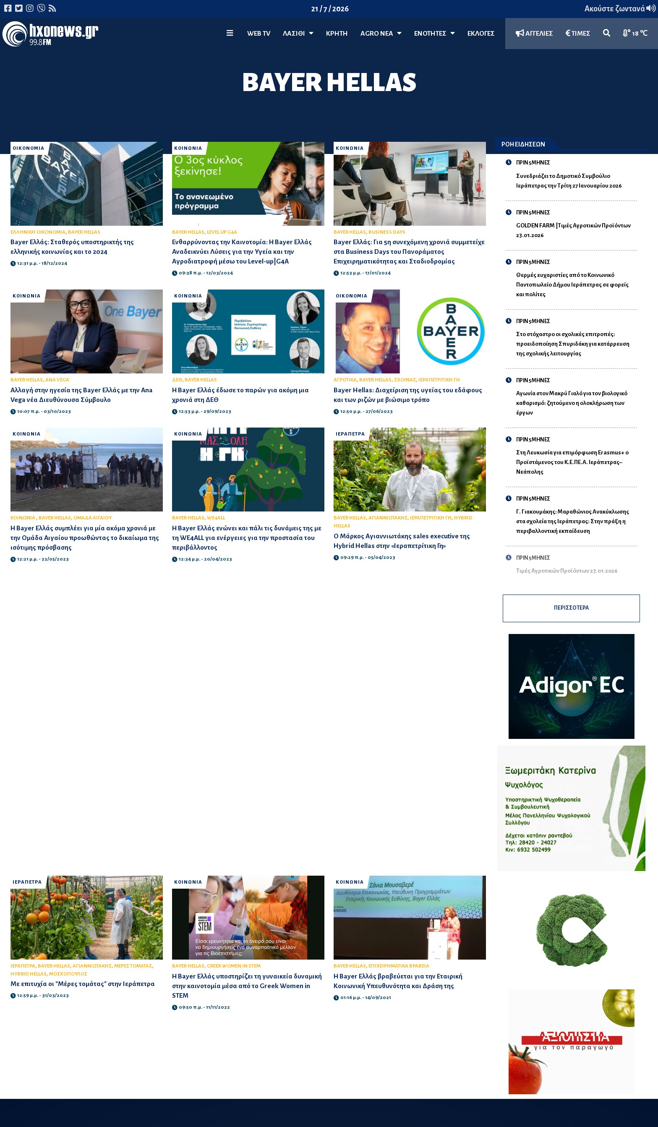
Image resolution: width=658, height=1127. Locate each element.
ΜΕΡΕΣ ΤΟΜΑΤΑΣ (133, 973)
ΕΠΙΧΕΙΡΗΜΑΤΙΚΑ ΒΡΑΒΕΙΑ (398, 973)
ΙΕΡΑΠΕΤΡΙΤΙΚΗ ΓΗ (439, 380)
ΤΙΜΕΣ (578, 33)
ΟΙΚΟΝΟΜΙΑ (29, 148)
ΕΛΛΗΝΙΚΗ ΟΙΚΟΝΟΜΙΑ (37, 232)
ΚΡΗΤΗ (337, 33)
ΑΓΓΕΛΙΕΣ (534, 33)
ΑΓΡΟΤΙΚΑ (345, 380)
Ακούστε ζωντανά (620, 9)
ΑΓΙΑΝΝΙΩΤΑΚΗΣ (387, 518)
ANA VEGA (57, 380)
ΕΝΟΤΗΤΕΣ (434, 33)
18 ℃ (635, 33)
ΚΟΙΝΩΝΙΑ (188, 148)
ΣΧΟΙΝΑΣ (405, 380)
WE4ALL (216, 518)
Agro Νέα (381, 33)
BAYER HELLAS (84, 232)
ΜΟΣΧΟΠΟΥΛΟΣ (68, 981)
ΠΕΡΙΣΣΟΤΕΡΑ (571, 611)
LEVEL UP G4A (222, 232)
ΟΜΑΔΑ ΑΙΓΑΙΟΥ (92, 518)
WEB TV (258, 33)
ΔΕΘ (177, 380)
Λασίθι (298, 33)
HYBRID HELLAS (28, 981)
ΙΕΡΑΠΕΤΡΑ (351, 434)
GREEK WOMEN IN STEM (234, 973)
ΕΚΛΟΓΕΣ (481, 33)
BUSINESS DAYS (386, 232)
